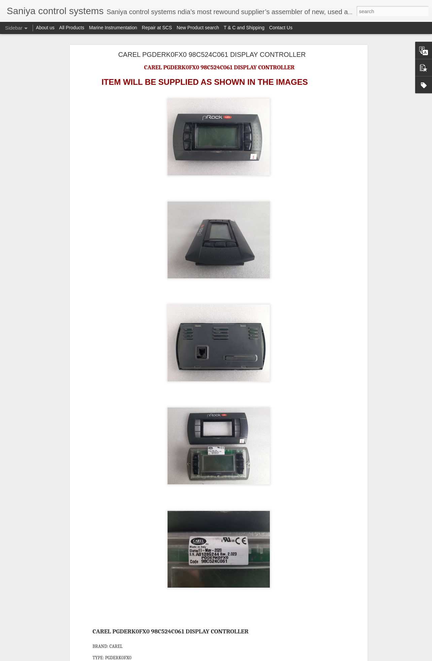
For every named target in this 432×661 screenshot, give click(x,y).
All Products (71, 27)
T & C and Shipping (244, 27)
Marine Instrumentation (113, 27)
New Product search (198, 27)
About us (45, 27)
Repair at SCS (157, 27)
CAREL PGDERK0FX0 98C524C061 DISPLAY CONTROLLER (212, 54)
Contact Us (280, 27)
